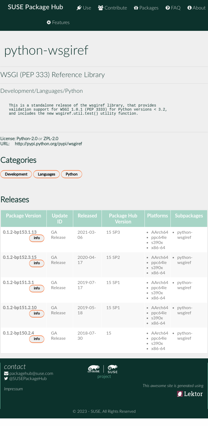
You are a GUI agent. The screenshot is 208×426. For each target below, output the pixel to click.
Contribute (112, 8)
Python (72, 181)
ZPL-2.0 (50, 145)
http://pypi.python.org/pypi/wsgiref (48, 150)
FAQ (173, 8)
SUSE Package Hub (36, 8)
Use (84, 8)
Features (194, 24)
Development (16, 181)
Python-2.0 (26, 145)
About (196, 8)
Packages (146, 8)
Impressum (13, 395)
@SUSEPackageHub (25, 385)
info (37, 244)
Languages (46, 181)
